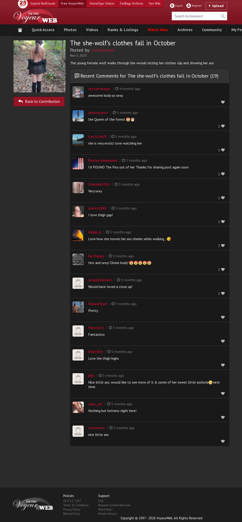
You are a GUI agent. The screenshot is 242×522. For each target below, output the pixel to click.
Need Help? (105, 509)
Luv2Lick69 (97, 136)
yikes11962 (97, 208)
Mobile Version (107, 514)
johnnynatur (98, 112)
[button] (43, 30)
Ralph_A (94, 232)
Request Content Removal (114, 505)
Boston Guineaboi (102, 160)
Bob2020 (95, 351)
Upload (218, 5)
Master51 (96, 327)
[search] (199, 16)
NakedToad (97, 303)
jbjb (91, 375)
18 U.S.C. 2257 (72, 501)
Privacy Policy (71, 509)
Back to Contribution (39, 100)
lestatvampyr (99, 88)
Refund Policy (71, 514)
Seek (223, 16)
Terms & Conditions (76, 505)
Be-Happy (96, 256)
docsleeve (96, 427)
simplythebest (100, 280)
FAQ (100, 501)
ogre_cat (95, 404)
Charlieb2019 (99, 184)
